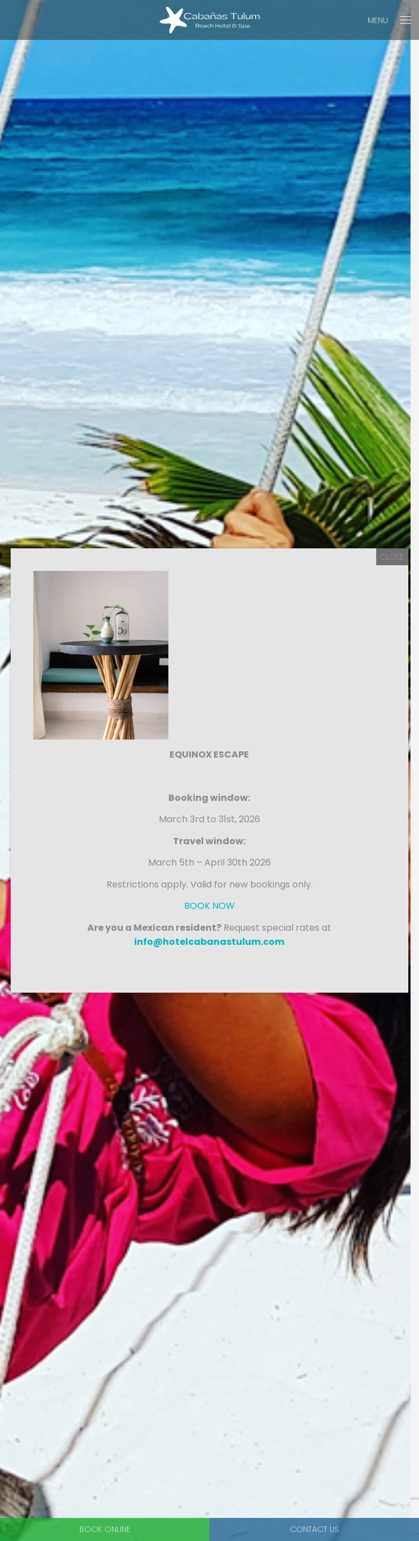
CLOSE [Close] (392, 556)
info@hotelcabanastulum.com (210, 941)
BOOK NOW (209, 905)
